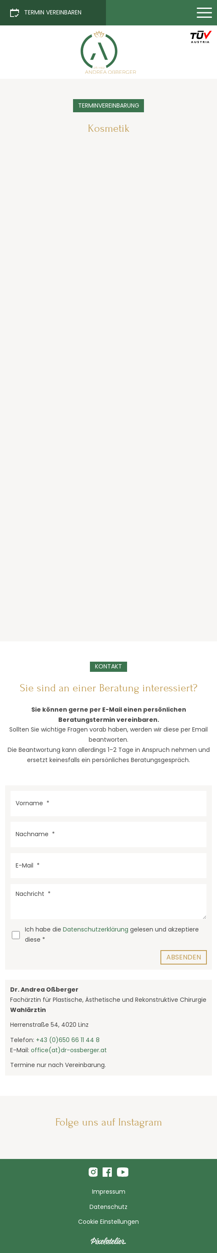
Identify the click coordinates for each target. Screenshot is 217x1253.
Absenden (183, 957)
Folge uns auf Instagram (108, 1122)
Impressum (108, 1191)
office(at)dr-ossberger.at (69, 1050)
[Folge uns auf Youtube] (122, 1172)
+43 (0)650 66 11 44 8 (68, 1040)
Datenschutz (108, 1207)
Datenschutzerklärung (95, 929)
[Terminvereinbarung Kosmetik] (108, 52)
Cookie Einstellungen (108, 1221)
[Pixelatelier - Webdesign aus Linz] (108, 1241)
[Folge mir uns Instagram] (93, 1172)
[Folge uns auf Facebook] (107, 1172)
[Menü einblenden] (204, 12)
